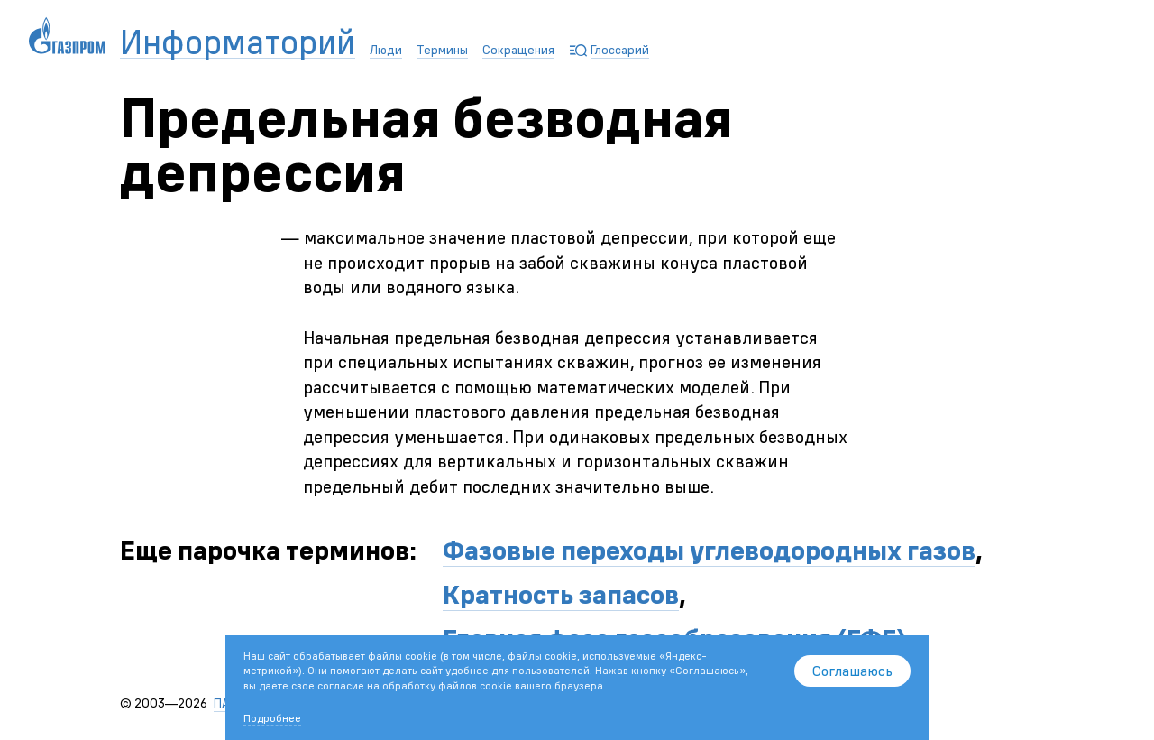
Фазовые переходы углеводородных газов (709, 550)
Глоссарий (620, 50)
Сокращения (518, 50)
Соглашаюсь (852, 670)
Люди (386, 50)
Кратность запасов (561, 594)
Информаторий (237, 43)
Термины (442, 50)
